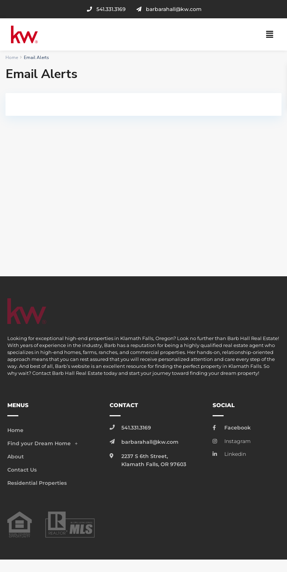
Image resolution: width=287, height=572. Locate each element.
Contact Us (22, 469)
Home (11, 57)
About (15, 456)
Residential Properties (37, 483)
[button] (270, 34)
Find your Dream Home (44, 443)
